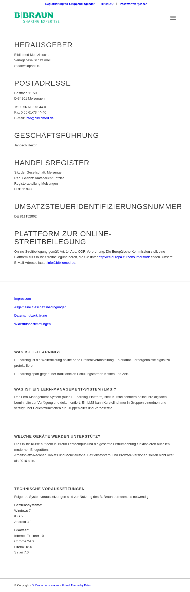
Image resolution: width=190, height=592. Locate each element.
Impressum (22, 299)
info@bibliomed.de (40, 118)
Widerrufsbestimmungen (32, 324)
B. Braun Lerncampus (45, 585)
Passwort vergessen (133, 3)
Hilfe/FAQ (107, 3)
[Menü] (173, 18)
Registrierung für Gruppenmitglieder (70, 3)
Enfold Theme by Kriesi (76, 585)
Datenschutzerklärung (30, 315)
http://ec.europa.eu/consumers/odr (124, 257)
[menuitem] (70, 4)
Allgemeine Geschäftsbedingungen (40, 307)
